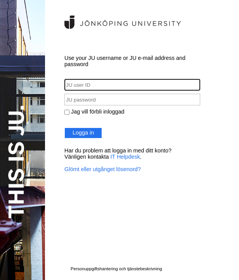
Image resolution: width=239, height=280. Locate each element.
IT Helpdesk (125, 157)
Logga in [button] (83, 133)
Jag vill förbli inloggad (98, 111)
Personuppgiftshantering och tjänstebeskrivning (116, 268)
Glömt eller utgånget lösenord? (102, 169)
